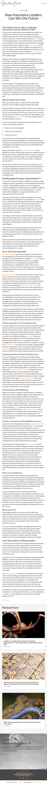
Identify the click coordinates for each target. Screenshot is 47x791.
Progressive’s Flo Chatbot (20, 369)
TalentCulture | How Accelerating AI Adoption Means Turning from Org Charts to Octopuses (21, 683)
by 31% (16, 407)
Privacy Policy (20, 782)
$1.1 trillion (34, 258)
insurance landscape (28, 150)
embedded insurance (37, 424)
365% (36, 39)
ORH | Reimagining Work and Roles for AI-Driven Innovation (22, 723)
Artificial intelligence (9, 254)
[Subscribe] (23, 760)
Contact (27, 771)
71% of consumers (37, 51)
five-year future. (20, 116)
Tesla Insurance (31, 444)
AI (2, 600)
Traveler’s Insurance (27, 378)
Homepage (20, 771)
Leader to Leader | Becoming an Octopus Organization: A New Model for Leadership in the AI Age (23, 642)
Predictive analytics (8, 275)
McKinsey (5, 349)
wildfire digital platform (29, 409)
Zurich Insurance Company (29, 285)
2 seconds (29, 336)
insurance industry (11, 573)
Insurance (7, 600)
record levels (33, 45)
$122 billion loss (10, 344)
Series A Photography (36, 782)
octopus (37, 199)
